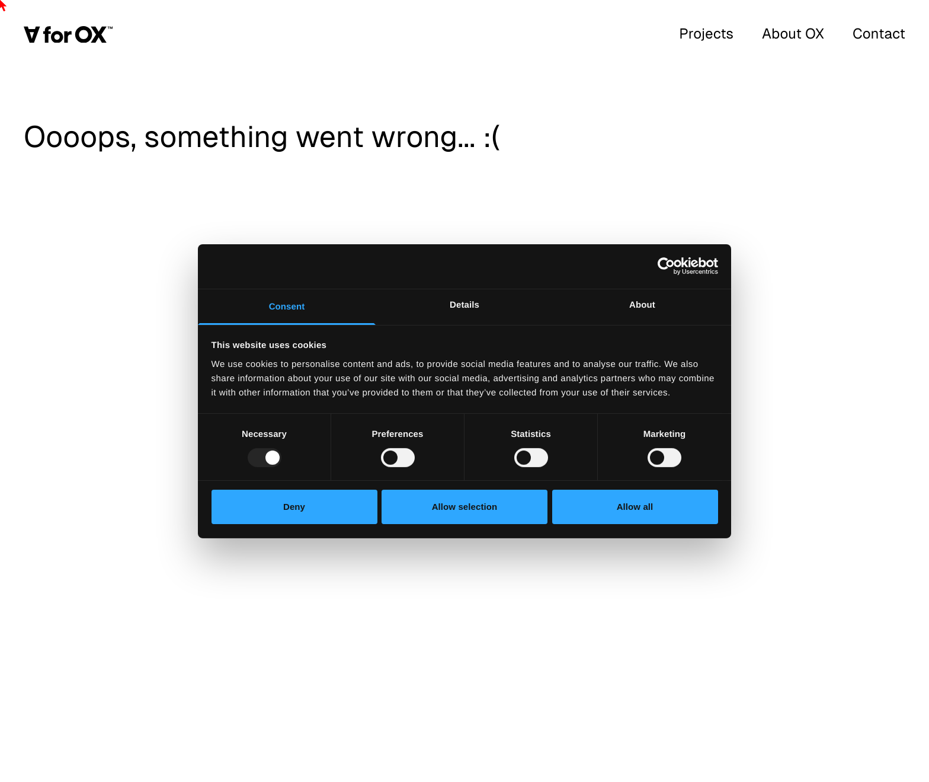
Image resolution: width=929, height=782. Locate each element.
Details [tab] (464, 304)
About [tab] (642, 304)
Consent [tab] (287, 306)
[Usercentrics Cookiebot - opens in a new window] (666, 266)
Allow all (635, 507)
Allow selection (465, 507)
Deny (294, 507)
